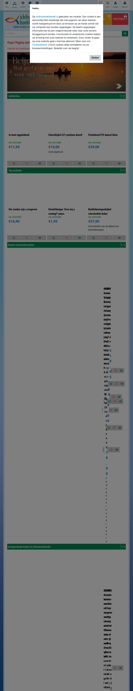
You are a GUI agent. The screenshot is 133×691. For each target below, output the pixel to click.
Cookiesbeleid (39, 44)
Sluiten (95, 57)
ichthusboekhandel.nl (47, 16)
